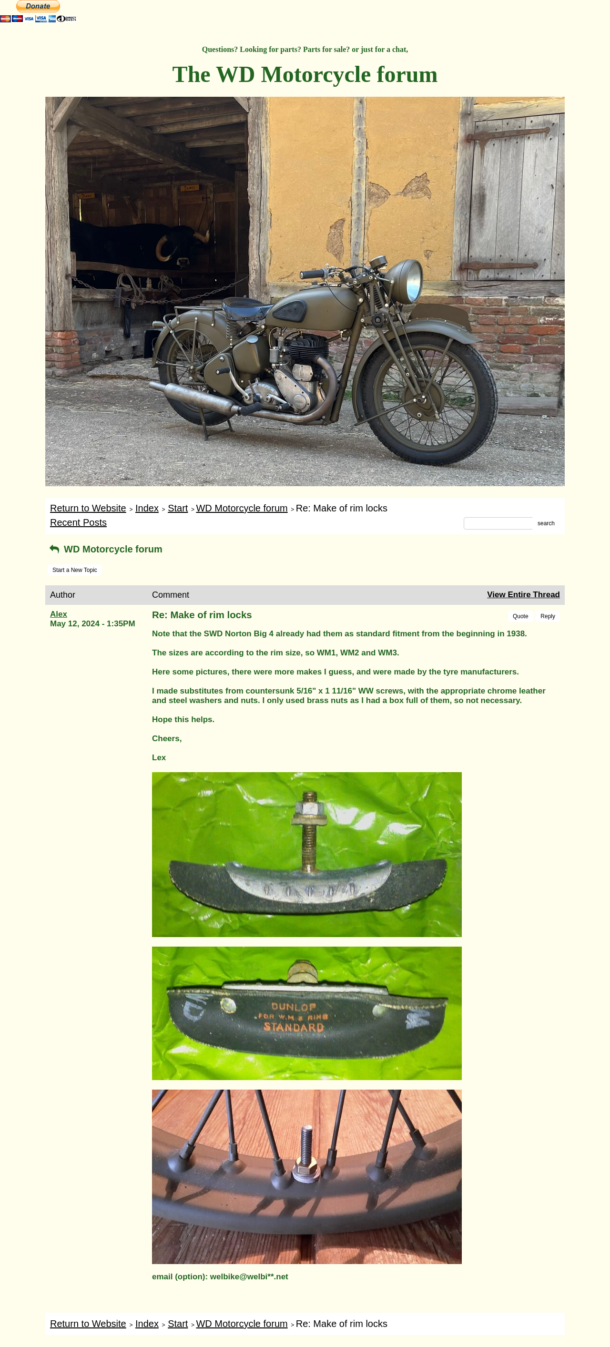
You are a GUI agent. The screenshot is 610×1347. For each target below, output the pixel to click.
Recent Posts (78, 522)
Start (178, 508)
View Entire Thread (523, 594)
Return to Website (88, 508)
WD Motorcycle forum (241, 508)
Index (147, 508)
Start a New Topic (74, 570)
